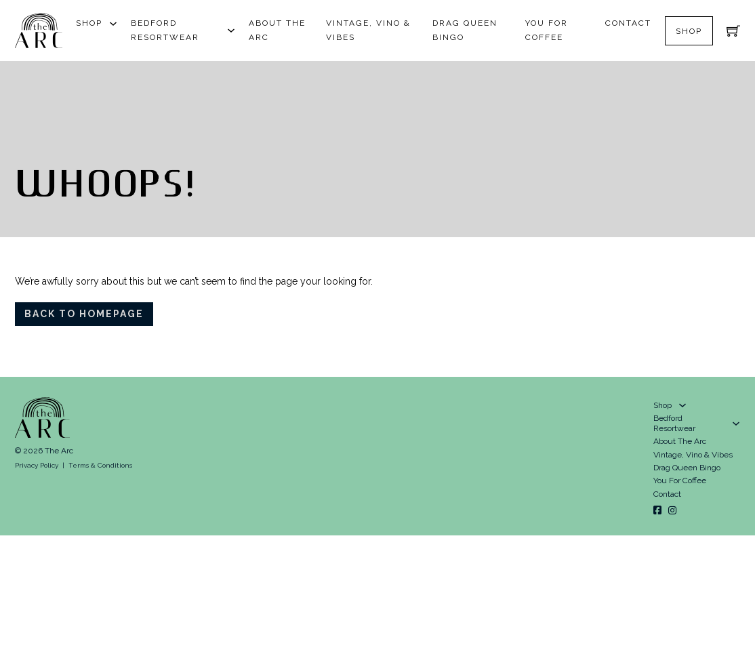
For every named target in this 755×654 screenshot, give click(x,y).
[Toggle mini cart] (733, 30)
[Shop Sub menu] (113, 24)
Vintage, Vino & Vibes (368, 30)
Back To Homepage (84, 313)
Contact (628, 23)
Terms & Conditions (100, 465)
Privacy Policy (36, 465)
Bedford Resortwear (165, 30)
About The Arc (277, 30)
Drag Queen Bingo (464, 30)
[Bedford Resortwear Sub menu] (231, 30)
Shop (89, 23)
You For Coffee (546, 30)
